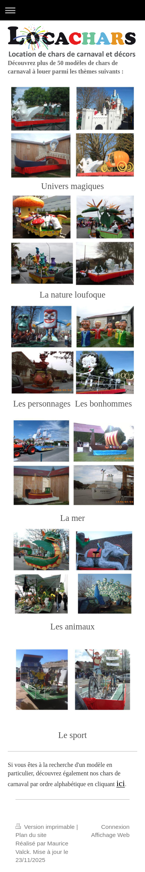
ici (120, 783)
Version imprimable (45, 826)
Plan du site (30, 835)
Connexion (115, 826)
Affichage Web (110, 835)
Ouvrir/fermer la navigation (72, 10)
